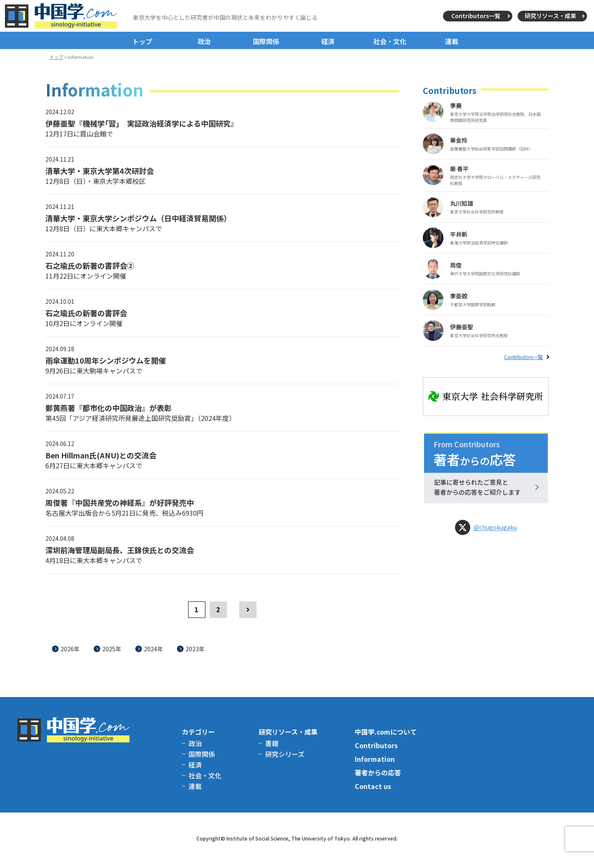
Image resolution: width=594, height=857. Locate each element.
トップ (142, 41)
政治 (204, 41)
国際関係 (266, 41)
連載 (451, 41)
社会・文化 (389, 41)
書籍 (271, 743)
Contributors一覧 (475, 16)
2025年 (111, 649)
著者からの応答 (378, 772)
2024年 (153, 649)
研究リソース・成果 (550, 16)
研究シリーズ (284, 754)
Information (375, 759)
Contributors (376, 745)
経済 (328, 41)
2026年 (70, 649)
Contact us (373, 786)
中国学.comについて (386, 731)
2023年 (195, 649)
